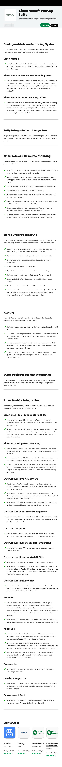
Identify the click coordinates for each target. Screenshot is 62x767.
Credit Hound (38, 744)
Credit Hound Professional (52, 745)
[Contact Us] (54, 25)
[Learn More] (45, 25)
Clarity (21, 744)
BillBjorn (8, 744)
